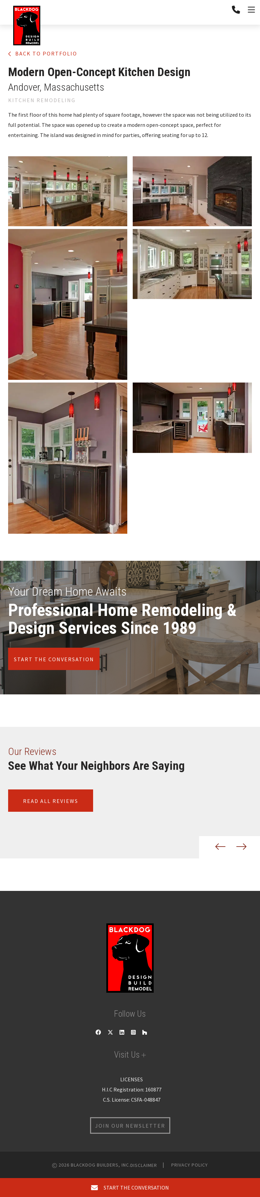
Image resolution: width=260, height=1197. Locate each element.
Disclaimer (143, 1165)
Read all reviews (50, 801)
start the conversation (130, 1187)
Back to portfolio (42, 53)
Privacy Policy (189, 1165)
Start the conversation (54, 658)
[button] (215, 847)
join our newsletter (130, 1125)
